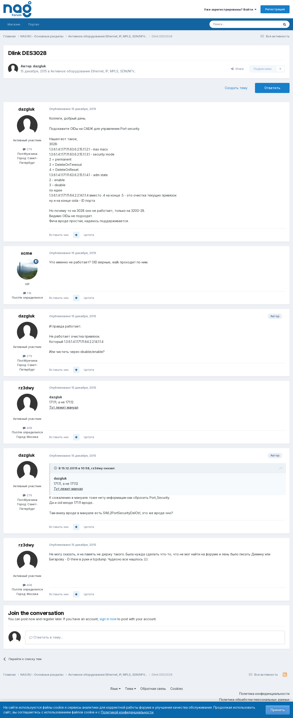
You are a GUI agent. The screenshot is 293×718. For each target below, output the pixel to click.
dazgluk (39, 66)
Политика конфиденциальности (264, 694)
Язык (115, 689)
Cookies (176, 689)
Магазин (14, 24)
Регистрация (275, 9)
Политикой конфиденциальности (127, 712)
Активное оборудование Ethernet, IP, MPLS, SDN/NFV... (93, 71)
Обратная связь (153, 689)
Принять (278, 710)
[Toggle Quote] (56, 468)
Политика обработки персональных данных (254, 700)
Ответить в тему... (46, 637)
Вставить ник (59, 235)
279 (27, 149)
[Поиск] (231, 24)
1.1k (27, 293)
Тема (130, 689)
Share (237, 69)
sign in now (108, 619)
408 (27, 428)
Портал (33, 24)
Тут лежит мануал (63, 407)
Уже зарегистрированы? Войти (230, 9)
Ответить (272, 88)
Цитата (89, 235)
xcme (26, 253)
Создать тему (236, 88)
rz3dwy (26, 387)
